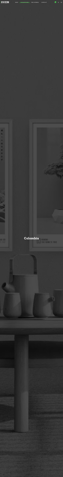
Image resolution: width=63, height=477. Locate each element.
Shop (16, 2)
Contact (44, 2)
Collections (25, 2)
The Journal (35, 2)
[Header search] (58, 2)
